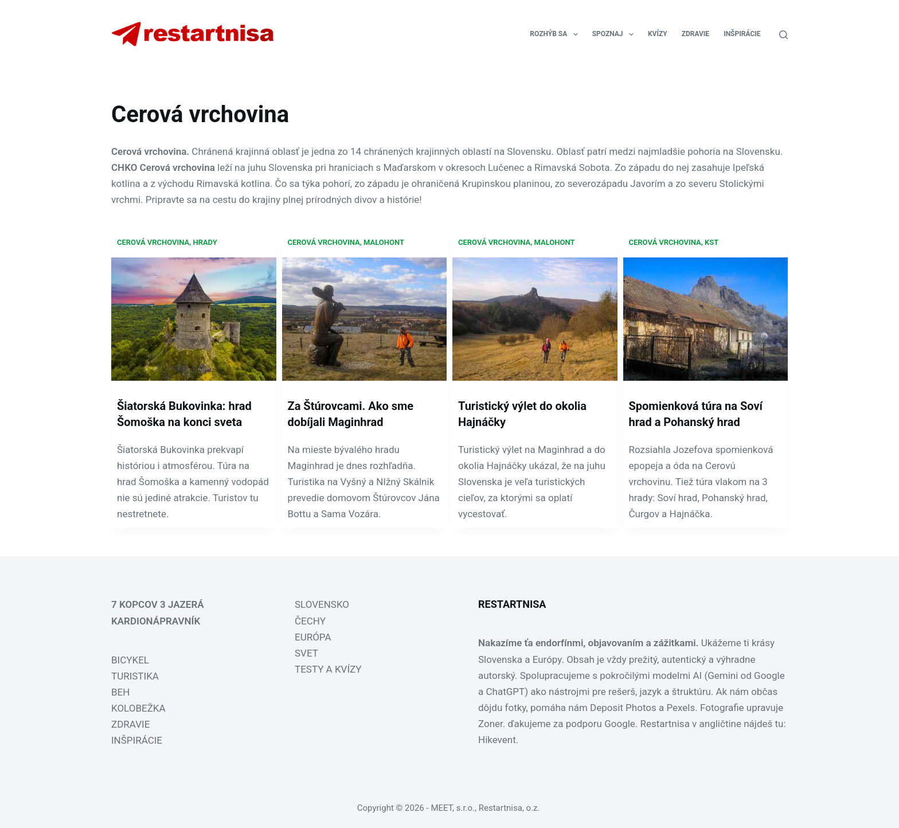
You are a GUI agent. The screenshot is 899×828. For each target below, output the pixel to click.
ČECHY (310, 621)
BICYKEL (130, 660)
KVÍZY (657, 34)
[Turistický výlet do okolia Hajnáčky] (534, 319)
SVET (306, 653)
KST (711, 242)
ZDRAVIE (695, 34)
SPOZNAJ (615, 34)
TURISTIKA (135, 676)
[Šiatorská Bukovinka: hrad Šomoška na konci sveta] (193, 319)
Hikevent (497, 739)
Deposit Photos (623, 707)
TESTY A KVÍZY (328, 669)
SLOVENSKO (322, 604)
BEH (120, 692)
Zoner (490, 723)
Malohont (383, 242)
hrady (205, 242)
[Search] (783, 34)
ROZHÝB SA (556, 34)
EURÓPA (313, 637)
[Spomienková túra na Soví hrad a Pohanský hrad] (705, 319)
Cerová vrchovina (153, 242)
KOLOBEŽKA (138, 708)
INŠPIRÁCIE (742, 34)
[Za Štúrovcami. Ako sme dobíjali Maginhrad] (364, 319)
